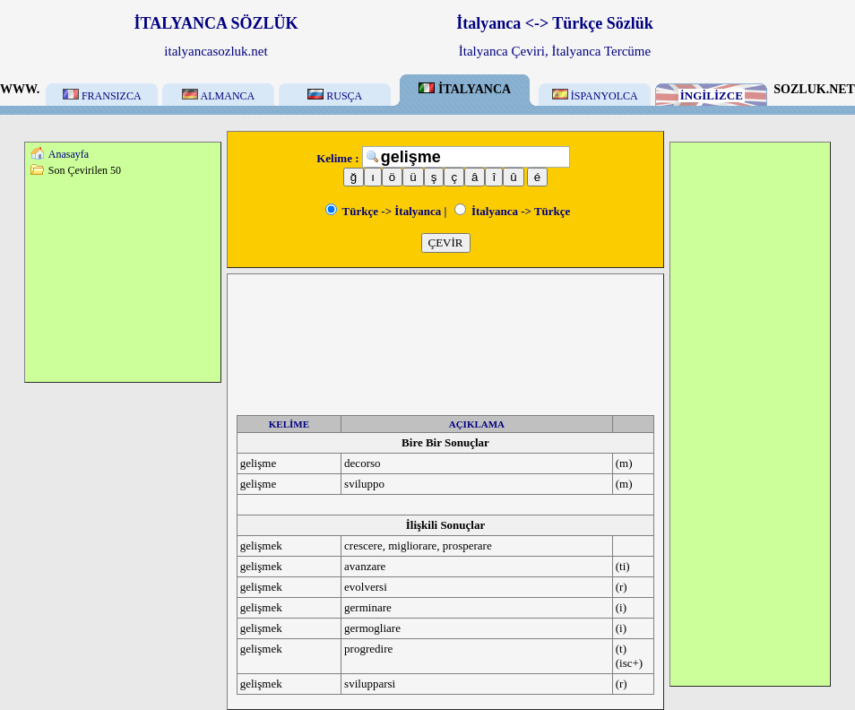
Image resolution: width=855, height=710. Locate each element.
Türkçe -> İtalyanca (383, 211)
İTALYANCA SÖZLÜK (216, 23)
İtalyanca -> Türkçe (512, 211)
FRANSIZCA (102, 96)
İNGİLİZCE (711, 95)
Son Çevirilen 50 (84, 170)
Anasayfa (68, 154)
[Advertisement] (122, 278)
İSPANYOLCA (595, 96)
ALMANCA (218, 96)
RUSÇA (334, 96)
